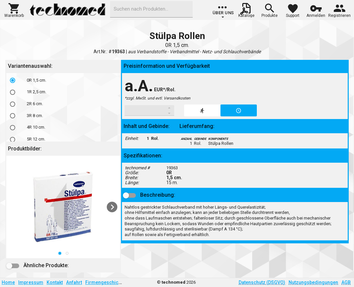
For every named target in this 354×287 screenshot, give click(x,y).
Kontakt (55, 282)
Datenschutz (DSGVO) (262, 282)
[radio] (12, 80)
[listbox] (63, 109)
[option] (63, 80)
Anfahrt (74, 282)
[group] (223, 11)
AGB (346, 282)
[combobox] (151, 9)
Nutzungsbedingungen (313, 282)
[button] (14, 10)
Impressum (30, 282)
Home (8, 282)
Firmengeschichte (105, 282)
